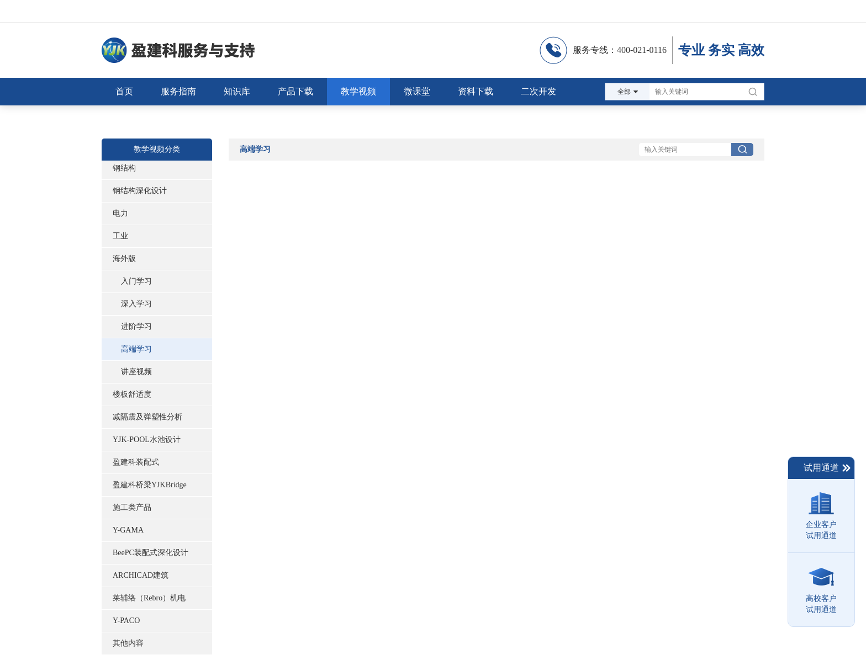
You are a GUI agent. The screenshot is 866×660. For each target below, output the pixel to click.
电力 (120, 213)
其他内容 (128, 643)
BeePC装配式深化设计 (150, 553)
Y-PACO (126, 620)
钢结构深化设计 (140, 191)
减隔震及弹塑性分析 (147, 417)
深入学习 (136, 304)
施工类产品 (132, 507)
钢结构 (124, 168)
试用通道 (828, 467)
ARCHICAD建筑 (140, 575)
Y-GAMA (128, 530)
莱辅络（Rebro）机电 (149, 598)
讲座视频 (136, 372)
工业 (120, 236)
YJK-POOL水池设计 (147, 439)
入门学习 (136, 281)
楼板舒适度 (132, 394)
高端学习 (136, 349)
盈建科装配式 (136, 462)
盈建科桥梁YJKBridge (150, 485)
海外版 (124, 258)
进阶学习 (136, 326)
